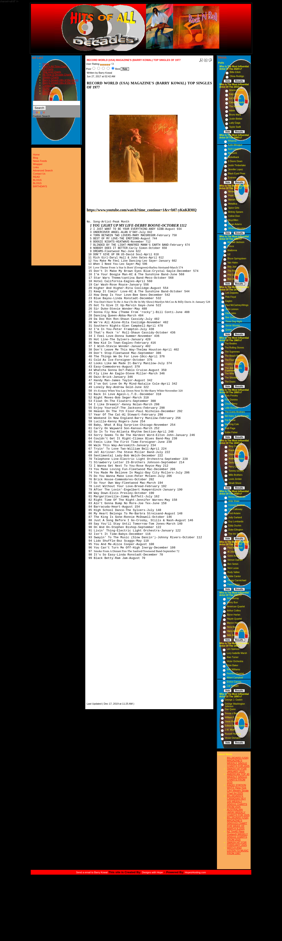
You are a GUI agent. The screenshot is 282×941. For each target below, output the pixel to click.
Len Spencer (233, 649)
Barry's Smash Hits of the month (60, 80)
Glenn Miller (235, 454)
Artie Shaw (233, 501)
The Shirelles (231, 377)
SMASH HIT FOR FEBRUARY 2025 (237, 843)
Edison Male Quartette (236, 725)
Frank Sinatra (235, 450)
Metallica (232, 204)
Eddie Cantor (234, 576)
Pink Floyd (230, 297)
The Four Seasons (234, 360)
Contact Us (49, 85)
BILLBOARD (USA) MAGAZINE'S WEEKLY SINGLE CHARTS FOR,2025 (238, 761)
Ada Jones (232, 635)
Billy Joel (231, 266)
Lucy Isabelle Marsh (237, 653)
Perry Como (235, 466)
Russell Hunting (233, 734)
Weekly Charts (51, 77)
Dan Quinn (230, 709)
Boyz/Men (233, 220)
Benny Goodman (236, 497)
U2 (228, 254)
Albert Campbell (235, 677)
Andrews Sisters (237, 458)
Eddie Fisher (231, 432)
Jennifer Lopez (235, 169)
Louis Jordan (235, 479)
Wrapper (38, 164)
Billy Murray (233, 598)
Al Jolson (232, 552)
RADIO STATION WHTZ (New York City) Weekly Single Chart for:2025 (238, 789)
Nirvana (232, 191)
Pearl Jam (233, 195)
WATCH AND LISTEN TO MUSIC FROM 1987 (238, 850)
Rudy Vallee (233, 572)
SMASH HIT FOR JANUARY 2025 (237, 770)
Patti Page (230, 428)
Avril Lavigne (234, 149)
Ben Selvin (232, 564)
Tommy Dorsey (236, 471)
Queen (228, 329)
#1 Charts (48, 69)
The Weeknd (235, 106)
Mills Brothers (235, 475)
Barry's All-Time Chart (55, 66)
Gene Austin (233, 556)
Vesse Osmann (232, 738)
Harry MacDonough (237, 631)
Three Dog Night (233, 321)
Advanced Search (43, 170)
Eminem (232, 177)
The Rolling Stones (234, 347)
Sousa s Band (232, 713)
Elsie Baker (232, 665)
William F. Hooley (233, 717)
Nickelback (233, 157)
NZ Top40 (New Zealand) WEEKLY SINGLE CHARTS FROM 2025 (237, 835)
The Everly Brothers (235, 412)
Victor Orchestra (235, 661)
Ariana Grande (236, 90)
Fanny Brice (233, 584)
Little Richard (231, 408)
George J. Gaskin (234, 699)
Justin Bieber (235, 119)
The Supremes (232, 351)
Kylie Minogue (235, 145)
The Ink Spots (235, 534)
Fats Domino (231, 399)
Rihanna (232, 141)
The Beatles (231, 343)
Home (46, 63)
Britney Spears (235, 212)
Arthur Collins (234, 610)
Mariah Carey (235, 199)
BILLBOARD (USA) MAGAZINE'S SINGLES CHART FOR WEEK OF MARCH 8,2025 (238, 823)
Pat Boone (230, 420)
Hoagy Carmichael (236, 580)
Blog (35, 157)
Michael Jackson (235, 242)
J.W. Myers (230, 729)
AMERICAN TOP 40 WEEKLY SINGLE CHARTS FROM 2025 (238, 778)
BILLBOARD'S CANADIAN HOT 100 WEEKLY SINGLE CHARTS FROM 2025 (237, 801)
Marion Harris (234, 623)
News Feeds (40, 161)
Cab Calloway (235, 509)
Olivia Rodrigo (237, 76)
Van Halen (232, 262)
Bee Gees (230, 317)
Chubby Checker (233, 364)
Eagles (228, 301)
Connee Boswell (236, 505)
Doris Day (234, 462)
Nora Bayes (233, 627)
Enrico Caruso (234, 682)
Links (36, 167)
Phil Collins (233, 275)
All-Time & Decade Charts (57, 74)
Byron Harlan (233, 614)
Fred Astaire (234, 513)
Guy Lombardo (235, 521)
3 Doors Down (235, 161)
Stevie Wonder (232, 325)
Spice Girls (233, 208)
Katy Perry (234, 94)
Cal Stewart (233, 686)
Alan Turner (233, 657)
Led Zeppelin (232, 293)
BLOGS (47, 91)
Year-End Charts (52, 71)
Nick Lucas (233, 568)
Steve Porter (231, 721)
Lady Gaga (234, 123)
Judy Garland (235, 517)
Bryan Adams (235, 224)
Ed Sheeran (235, 98)
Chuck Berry (231, 404)
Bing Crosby (235, 446)
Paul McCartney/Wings (237, 305)
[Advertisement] (100, 643)
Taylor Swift (235, 127)
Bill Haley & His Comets (237, 416)
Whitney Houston (236, 228)
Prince (230, 246)
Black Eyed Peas (236, 173)
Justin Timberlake (237, 165)
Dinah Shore (235, 483)
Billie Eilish (235, 72)
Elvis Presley (231, 395)
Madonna (232, 250)
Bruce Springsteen (236, 258)
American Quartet (236, 606)
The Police (232, 271)
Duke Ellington (235, 529)
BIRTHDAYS (50, 93)
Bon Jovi (231, 279)
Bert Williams (233, 669)
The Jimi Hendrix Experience (233, 369)
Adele (232, 110)
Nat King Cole (232, 424)
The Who (229, 373)
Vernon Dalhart (235, 560)
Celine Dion (234, 216)
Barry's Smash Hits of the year (59, 82)
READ (46, 88)
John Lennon (232, 309)
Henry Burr (232, 602)
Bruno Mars (235, 114)
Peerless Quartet (235, 673)
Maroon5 (232, 153)
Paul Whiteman (235, 547)
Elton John (230, 313)
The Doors (230, 381)
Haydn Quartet (234, 619)
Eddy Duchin (234, 525)
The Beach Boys (233, 356)
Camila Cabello (237, 102)
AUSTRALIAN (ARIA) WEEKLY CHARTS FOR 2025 (238, 812)
